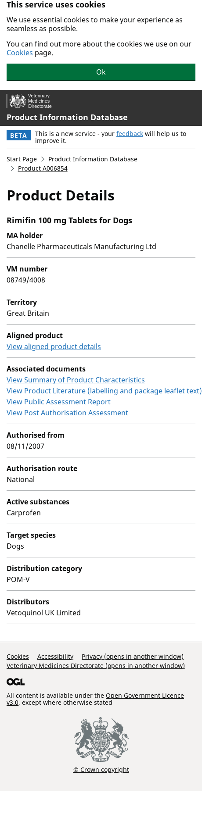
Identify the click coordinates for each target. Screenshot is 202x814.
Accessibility (55, 656)
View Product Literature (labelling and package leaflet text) (104, 391)
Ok (101, 72)
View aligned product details (54, 346)
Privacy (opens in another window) (133, 656)
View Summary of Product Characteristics (76, 380)
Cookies (20, 52)
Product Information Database (67, 117)
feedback (129, 133)
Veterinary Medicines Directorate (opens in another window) (96, 665)
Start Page (22, 159)
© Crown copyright (101, 769)
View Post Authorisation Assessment (67, 413)
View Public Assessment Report (59, 402)
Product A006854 (43, 168)
